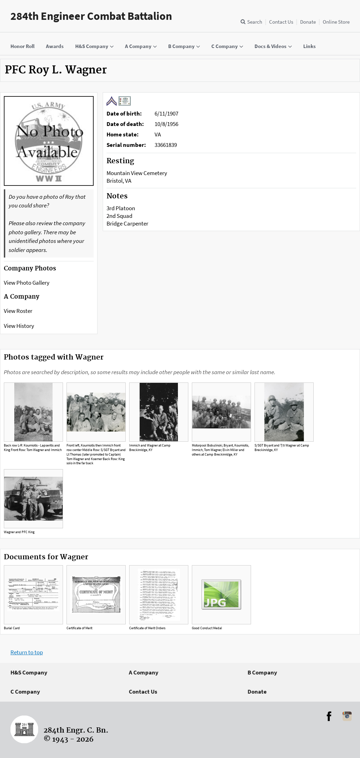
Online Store (336, 21)
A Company (143, 672)
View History (19, 326)
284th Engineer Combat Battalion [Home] (91, 16)
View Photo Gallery (26, 282)
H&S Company (28, 672)
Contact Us (281, 21)
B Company (262, 672)
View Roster (18, 311)
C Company (25, 691)
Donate (308, 21)
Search (254, 21)
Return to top (26, 652)
